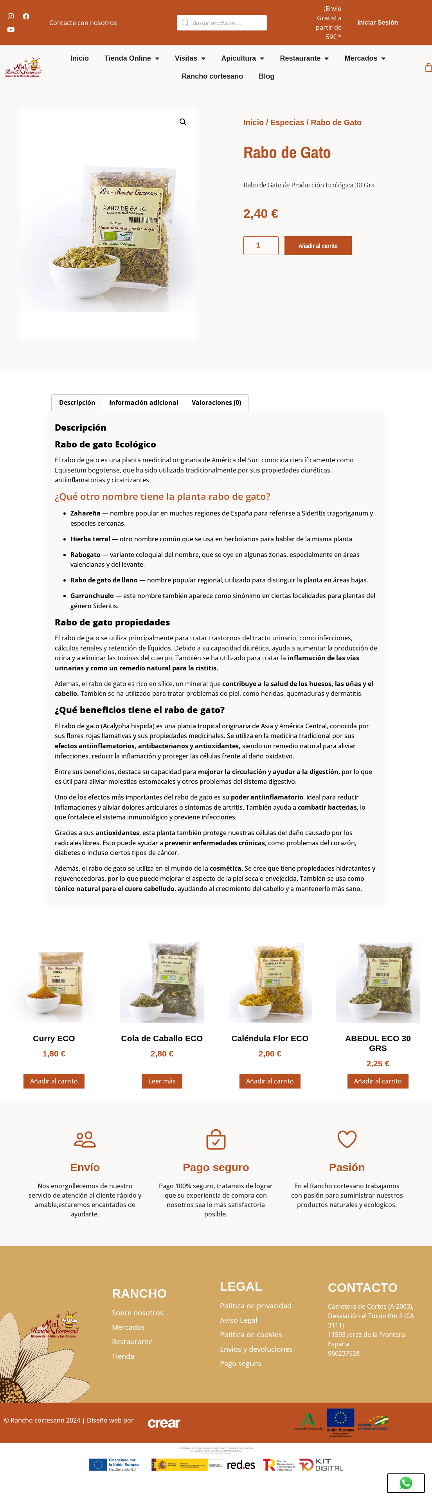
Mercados (364, 58)
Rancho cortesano (212, 76)
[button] (183, 122)
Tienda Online (131, 58)
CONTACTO (363, 1288)
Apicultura (242, 58)
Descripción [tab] (77, 402)
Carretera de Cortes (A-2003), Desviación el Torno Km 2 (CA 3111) (371, 1315)
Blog (266, 76)
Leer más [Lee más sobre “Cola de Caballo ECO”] (162, 1081)
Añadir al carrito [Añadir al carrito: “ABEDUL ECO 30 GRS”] (378, 1081)
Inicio (79, 58)
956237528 (344, 1353)
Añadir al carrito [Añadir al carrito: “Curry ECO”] (54, 1081)
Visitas (190, 58)
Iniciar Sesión (377, 22)
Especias (287, 122)
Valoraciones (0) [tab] (216, 402)
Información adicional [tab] (143, 402)
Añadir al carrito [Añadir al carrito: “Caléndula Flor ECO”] (270, 1081)
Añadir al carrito (317, 245)
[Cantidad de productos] (261, 245)
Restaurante (304, 58)
